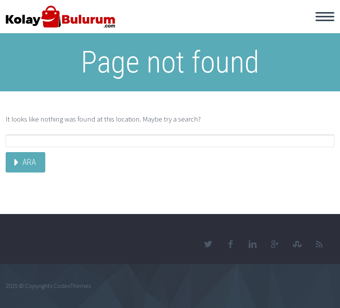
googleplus (274, 244)
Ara (29, 162)
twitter (208, 244)
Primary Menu (324, 16)
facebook (230, 244)
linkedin (252, 244)
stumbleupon (297, 244)
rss (319, 244)
